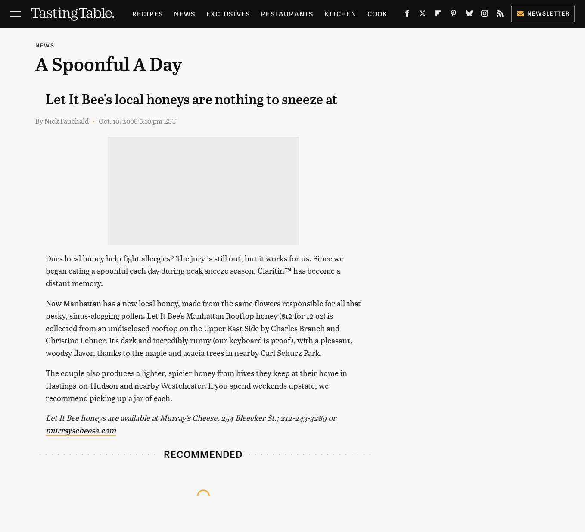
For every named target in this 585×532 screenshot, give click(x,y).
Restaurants (287, 14)
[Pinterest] (453, 15)
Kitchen (340, 14)
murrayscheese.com (81, 430)
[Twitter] (422, 15)
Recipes (147, 14)
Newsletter (543, 13)
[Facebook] (407, 15)
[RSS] (500, 15)
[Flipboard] (438, 15)
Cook (377, 14)
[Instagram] (484, 15)
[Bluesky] (469, 15)
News (184, 14)
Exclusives (228, 14)
